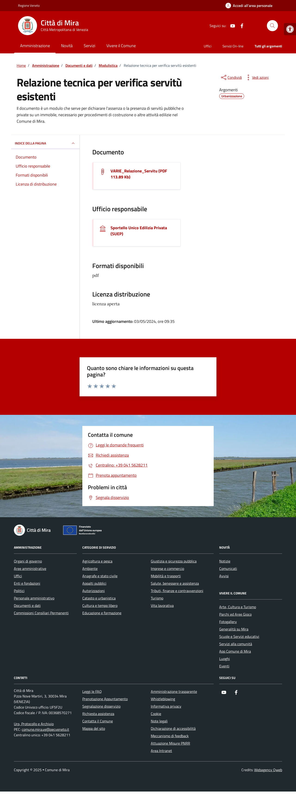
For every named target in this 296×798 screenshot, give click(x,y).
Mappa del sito (93, 728)
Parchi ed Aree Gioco (235, 614)
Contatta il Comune (97, 721)
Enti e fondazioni (27, 583)
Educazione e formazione (101, 613)
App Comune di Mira (235, 651)
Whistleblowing (163, 699)
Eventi (224, 666)
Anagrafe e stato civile (99, 576)
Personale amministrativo (34, 598)
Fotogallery (228, 621)
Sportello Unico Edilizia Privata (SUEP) (139, 231)
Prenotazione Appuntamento (105, 699)
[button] (290, 29)
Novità (67, 46)
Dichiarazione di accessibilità (173, 728)
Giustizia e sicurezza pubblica (174, 561)
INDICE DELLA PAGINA (45, 143)
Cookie (156, 713)
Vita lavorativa (162, 605)
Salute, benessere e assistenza (175, 583)
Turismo (157, 598)
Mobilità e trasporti (166, 576)
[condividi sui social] (231, 77)
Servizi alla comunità (235, 644)
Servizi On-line (233, 46)
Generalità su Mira (233, 629)
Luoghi (224, 658)
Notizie (224, 561)
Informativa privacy (166, 706)
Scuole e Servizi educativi (239, 636)
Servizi (89, 46)
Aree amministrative (30, 568)
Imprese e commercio (167, 568)
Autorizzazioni (93, 590)
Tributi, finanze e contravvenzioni (177, 590)
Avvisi (224, 576)
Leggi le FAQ (92, 691)
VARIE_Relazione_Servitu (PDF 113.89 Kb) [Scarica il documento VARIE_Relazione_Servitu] (139, 174)
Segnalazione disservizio (101, 706)
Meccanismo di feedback (170, 736)
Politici (19, 590)
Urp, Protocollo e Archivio (34, 724)
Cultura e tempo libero (99, 605)
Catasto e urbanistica (99, 598)
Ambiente (90, 568)
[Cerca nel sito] (272, 25)
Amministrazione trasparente (174, 691)
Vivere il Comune (121, 46)
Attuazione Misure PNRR (170, 743)
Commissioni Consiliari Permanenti (41, 613)
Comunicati (228, 568)
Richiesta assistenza (98, 713)
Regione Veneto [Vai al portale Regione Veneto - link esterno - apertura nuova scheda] (29, 5)
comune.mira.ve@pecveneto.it (45, 729)
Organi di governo (28, 561)
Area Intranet (161, 750)
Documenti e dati (27, 605)
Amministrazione (35, 46)
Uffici (207, 46)
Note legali (159, 721)
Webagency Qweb (268, 770)
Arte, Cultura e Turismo (237, 607)
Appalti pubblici (94, 583)
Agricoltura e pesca (97, 561)
